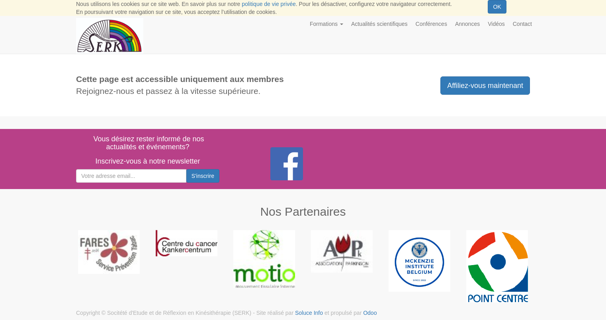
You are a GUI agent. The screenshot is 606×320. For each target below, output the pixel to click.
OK (497, 7)
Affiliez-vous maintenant (485, 86)
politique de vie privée (268, 4)
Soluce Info (309, 313)
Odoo (370, 313)
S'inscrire (203, 176)
